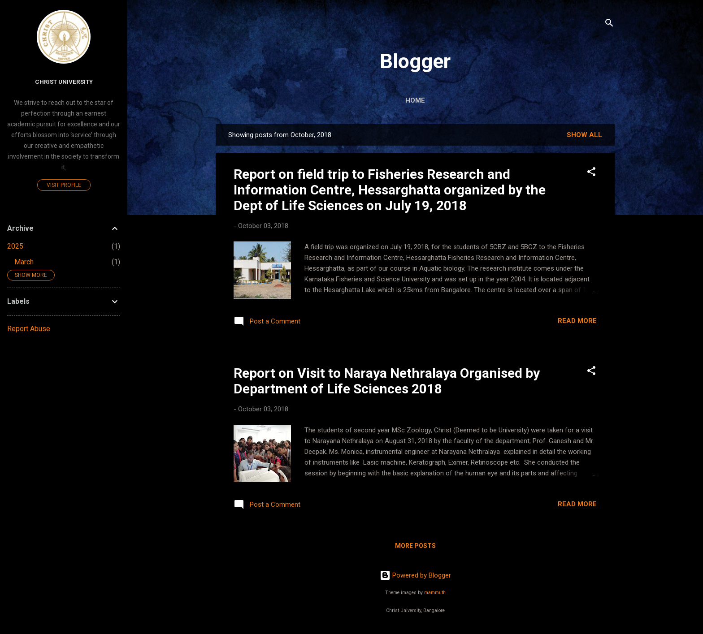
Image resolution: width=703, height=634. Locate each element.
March (24, 262)
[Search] (609, 24)
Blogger (415, 61)
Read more (577, 321)
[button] (591, 173)
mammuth (435, 592)
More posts (415, 545)
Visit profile (64, 185)
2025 (15, 246)
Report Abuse (28, 328)
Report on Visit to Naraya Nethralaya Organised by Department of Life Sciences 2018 (387, 381)
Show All (584, 135)
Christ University (64, 81)
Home (415, 100)
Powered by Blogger (415, 575)
